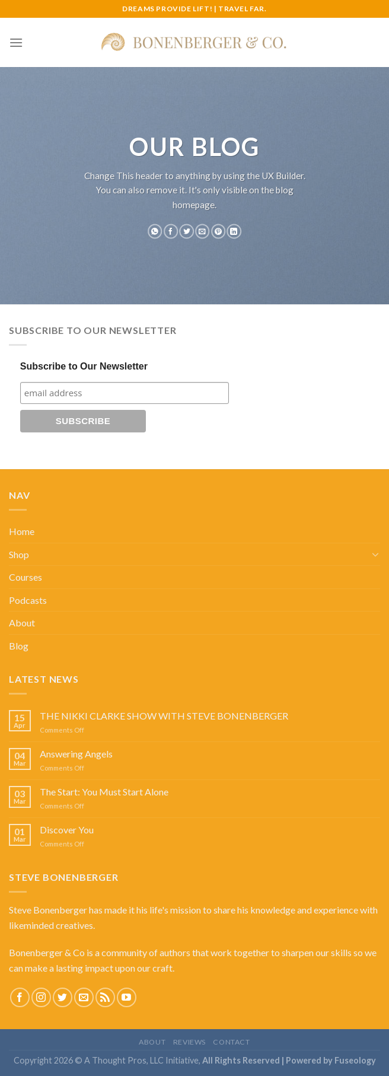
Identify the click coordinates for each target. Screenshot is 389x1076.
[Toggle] (375, 554)
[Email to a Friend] (202, 231)
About (22, 622)
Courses (25, 576)
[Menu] (16, 42)
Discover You (67, 829)
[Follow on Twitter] (62, 997)
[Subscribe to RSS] (105, 997)
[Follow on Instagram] (41, 997)
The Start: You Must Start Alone (104, 791)
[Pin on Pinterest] (218, 231)
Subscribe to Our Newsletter (84, 366)
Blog (18, 645)
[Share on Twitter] (187, 231)
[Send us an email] (84, 997)
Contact (231, 1041)
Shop (19, 554)
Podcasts (28, 600)
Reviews (189, 1041)
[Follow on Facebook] (20, 997)
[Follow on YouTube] (126, 997)
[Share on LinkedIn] (234, 231)
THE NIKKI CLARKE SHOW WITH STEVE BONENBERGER (164, 715)
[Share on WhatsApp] (155, 231)
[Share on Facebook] (171, 231)
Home (21, 531)
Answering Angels (76, 753)
